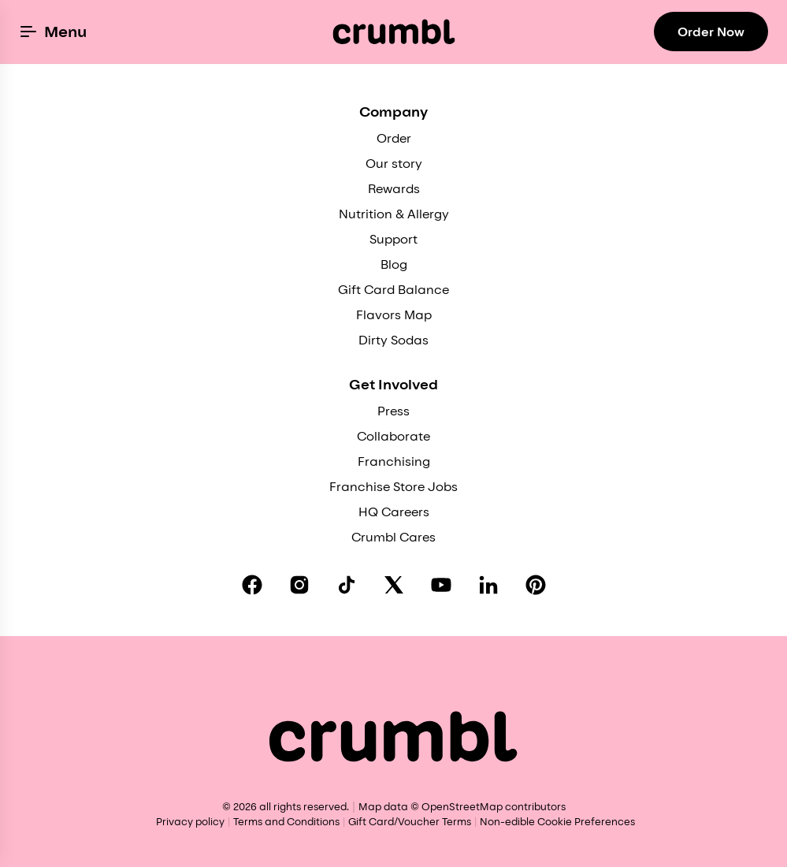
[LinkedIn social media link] (488, 585)
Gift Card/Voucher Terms (409, 822)
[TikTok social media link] (346, 585)
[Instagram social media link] (299, 585)
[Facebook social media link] (252, 585)
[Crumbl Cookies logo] (393, 32)
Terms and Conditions (286, 822)
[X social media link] (394, 585)
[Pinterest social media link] (536, 585)
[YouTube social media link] (441, 585)
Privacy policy (190, 822)
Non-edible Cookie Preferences (557, 822)
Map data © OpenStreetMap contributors (462, 806)
